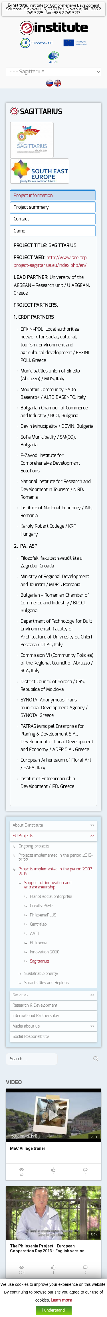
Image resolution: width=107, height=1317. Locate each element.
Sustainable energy (41, 974)
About (28, 825)
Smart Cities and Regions (46, 983)
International (36, 1016)
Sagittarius (39, 961)
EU (23, 836)
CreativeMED (41, 906)
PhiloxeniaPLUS (43, 915)
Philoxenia (38, 943)
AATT (34, 934)
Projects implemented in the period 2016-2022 (56, 857)
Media (26, 1026)
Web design (82, 1312)
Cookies (41, 1312)
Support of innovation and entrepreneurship (48, 885)
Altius (96, 1312)
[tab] (53, 195)
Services (20, 995)
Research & (35, 1005)
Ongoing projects (34, 846)
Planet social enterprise (51, 897)
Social (31, 1037)
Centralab (38, 924)
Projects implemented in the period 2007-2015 (56, 871)
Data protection (60, 1312)
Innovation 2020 (45, 952)
